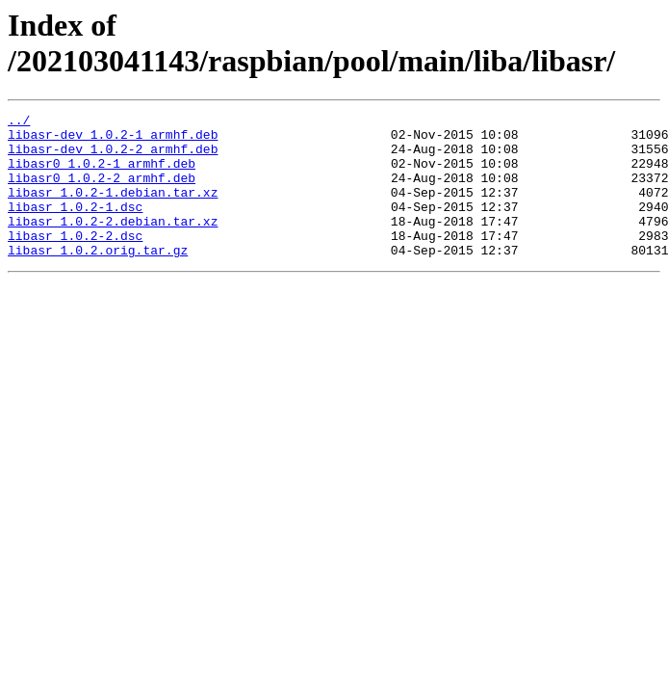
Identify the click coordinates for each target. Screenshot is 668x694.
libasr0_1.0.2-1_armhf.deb (101, 174)
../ (19, 122)
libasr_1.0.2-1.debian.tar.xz (113, 209)
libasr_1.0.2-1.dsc (75, 226)
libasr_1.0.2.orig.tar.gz (98, 278)
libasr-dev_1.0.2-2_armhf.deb (113, 157)
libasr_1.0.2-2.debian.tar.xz (113, 244)
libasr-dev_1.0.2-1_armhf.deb (113, 139)
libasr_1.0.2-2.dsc (75, 261)
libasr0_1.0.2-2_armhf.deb (101, 191)
